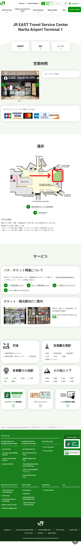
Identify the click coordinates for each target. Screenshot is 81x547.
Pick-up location (48, 453)
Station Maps (6, 501)
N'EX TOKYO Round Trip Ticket (29, 456)
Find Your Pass (7, 10)
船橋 (13, 383)
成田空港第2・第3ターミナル (15, 358)
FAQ (64, 10)
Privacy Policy (60, 535)
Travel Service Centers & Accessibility (17, 429)
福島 (55, 383)
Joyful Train (26, 496)
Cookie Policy (73, 535)
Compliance (7, 535)
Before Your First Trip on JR (22, 10)
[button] (19, 102)
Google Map (42, 214)
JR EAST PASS (6, 451)
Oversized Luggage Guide (9, 514)
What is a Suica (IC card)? (9, 510)
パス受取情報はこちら (16, 287)
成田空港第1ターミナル (13, 355)
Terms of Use (29, 538)
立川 (15, 380)
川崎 (31, 380)
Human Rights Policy (44, 535)
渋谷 (55, 358)
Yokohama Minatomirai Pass (29, 478)
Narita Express (27, 493)
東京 (47, 355)
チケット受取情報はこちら (40, 287)
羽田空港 (33, 358)
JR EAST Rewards (48, 493)
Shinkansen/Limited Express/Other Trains (29, 501)
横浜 (23, 380)
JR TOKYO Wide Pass (29, 451)
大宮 (6, 380)
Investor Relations (32, 3)
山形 (47, 383)
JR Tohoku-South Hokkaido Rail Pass (10, 456)
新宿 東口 (70, 355)
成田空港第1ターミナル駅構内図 (42, 208)
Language (74, 3)
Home (3, 429)
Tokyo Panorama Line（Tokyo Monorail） (30, 507)
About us (21, 3)
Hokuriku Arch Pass (7, 466)
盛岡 (55, 380)
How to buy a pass (48, 449)
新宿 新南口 (58, 355)
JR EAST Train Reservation (64, 279)
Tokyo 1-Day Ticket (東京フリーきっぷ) (30, 472)
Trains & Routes (38, 10)
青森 (47, 380)
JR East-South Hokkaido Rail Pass (9, 461)
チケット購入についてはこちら (19, 292)
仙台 (64, 380)
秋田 (72, 380)
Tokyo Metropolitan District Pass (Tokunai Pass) (30, 467)
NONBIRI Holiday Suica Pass (29, 461)
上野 (47, 358)
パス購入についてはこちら (66, 287)
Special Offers (52, 10)
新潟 (64, 383)
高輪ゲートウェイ (52, 361)
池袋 (64, 358)
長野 (72, 383)
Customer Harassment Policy (24, 535)
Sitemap (40, 538)
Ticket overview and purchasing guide (7, 497)
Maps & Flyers (52, 538)
